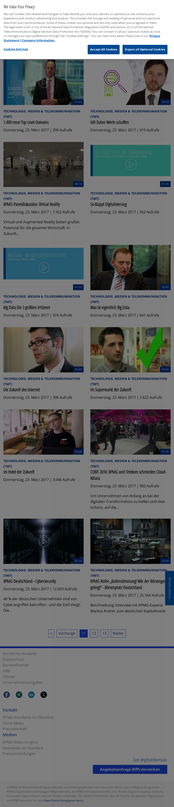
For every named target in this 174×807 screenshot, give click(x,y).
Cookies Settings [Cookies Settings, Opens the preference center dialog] (16, 46)
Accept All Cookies (103, 47)
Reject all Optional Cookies (145, 47)
